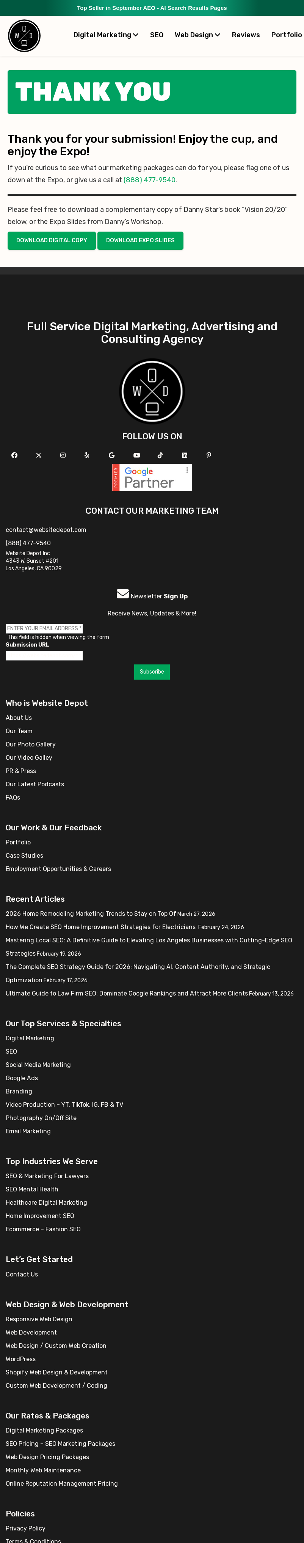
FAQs (13, 797)
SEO (156, 35)
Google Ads (22, 1078)
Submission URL (27, 645)
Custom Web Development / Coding (56, 1385)
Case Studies (24, 855)
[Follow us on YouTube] (137, 455)
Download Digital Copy (51, 240)
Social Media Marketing (38, 1064)
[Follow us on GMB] (112, 455)
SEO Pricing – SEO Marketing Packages (60, 1443)
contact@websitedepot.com (46, 529)
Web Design (198, 35)
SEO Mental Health (32, 1189)
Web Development (31, 1332)
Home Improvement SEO (40, 1216)
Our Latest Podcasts (35, 784)
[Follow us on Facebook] (15, 455)
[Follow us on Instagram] (63, 455)
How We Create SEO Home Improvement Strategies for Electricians (101, 927)
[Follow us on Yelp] (88, 455)
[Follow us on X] (40, 455)
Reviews (246, 35)
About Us (19, 717)
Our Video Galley (29, 757)
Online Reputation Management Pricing (62, 1483)
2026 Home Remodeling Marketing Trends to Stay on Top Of (91, 913)
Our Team (19, 731)
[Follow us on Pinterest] (210, 455)
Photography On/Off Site (41, 1118)
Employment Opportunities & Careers (58, 868)
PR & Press (21, 771)
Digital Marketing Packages (44, 1430)
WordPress (21, 1359)
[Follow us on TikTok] (161, 455)
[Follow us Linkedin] (185, 455)
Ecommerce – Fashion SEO (43, 1229)
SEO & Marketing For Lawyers (47, 1176)
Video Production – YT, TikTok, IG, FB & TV (64, 1104)
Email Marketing (28, 1131)
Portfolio (18, 842)
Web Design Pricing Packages (47, 1457)
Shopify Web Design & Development (57, 1372)
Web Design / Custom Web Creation (56, 1345)
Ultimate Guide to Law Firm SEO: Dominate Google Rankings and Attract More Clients (127, 993)
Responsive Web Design (39, 1319)
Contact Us (22, 1274)
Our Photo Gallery (31, 744)
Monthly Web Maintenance (43, 1470)
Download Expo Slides (140, 240)
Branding (19, 1091)
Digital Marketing (106, 35)
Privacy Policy (25, 1528)
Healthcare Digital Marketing (46, 1202)
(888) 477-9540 (150, 180)
